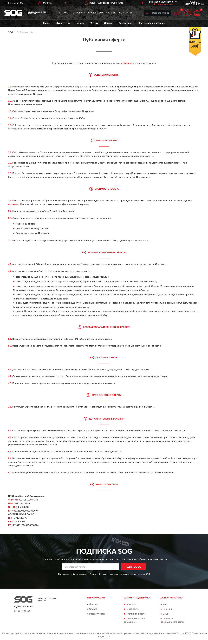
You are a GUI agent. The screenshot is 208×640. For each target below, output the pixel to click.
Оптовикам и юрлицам (88, 13)
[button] (163, 4)
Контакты (125, 13)
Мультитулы (63, 23)
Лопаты (108, 23)
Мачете (94, 23)
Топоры (79, 23)
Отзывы (111, 13)
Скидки (166, 614)
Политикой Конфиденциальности (105, 574)
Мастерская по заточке (151, 23)
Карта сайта (132, 609)
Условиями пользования (134, 574)
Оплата (93, 609)
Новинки (167, 609)
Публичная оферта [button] (136, 614)
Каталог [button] (64, 13)
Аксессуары (125, 23)
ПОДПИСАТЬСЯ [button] (133, 567)
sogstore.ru (128, 63)
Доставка (94, 604)
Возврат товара (97, 614)
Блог (165, 604)
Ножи (46, 23)
